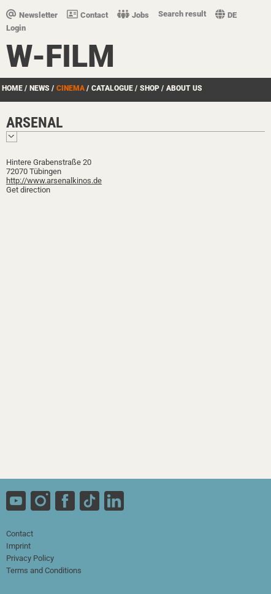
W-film (60, 56)
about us (184, 88)
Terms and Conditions (44, 570)
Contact (87, 15)
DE (226, 15)
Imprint (18, 545)
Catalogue (112, 88)
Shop (149, 88)
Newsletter (32, 15)
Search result (182, 13)
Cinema (70, 88)
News (39, 88)
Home (12, 88)
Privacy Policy (30, 558)
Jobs (133, 15)
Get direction (28, 189)
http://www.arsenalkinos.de (54, 180)
